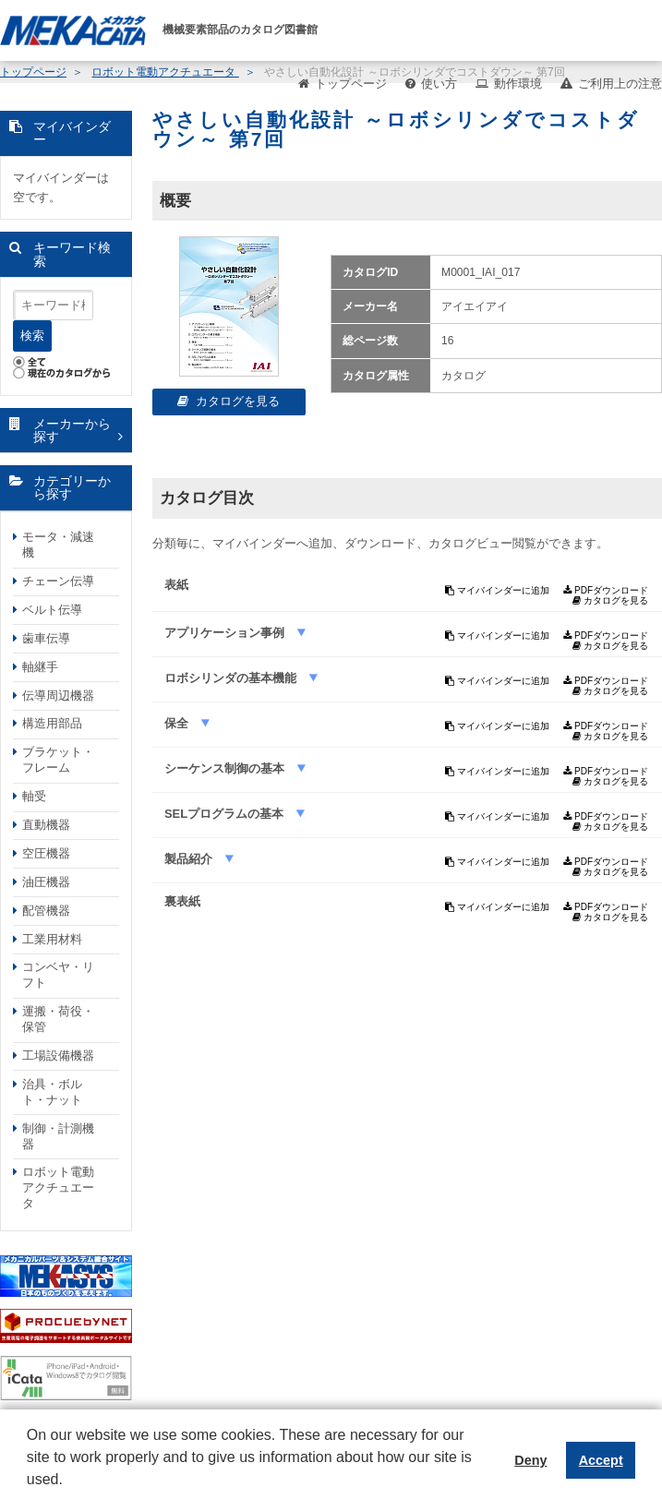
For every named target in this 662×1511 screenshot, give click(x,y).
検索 (32, 335)
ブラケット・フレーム (58, 759)
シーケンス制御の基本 (226, 768)
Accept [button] (601, 1460)
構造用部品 (52, 723)
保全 (178, 723)
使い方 (439, 83)
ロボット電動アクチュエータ (58, 1187)
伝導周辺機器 (58, 695)
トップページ (351, 83)
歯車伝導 (46, 638)
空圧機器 (46, 853)
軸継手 (40, 667)
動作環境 (518, 83)
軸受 (34, 796)
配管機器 (46, 910)
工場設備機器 (58, 1055)
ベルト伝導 (52, 610)
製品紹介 (190, 859)
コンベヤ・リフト (58, 974)
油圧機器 (46, 882)
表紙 (176, 585)
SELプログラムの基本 (225, 814)
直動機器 (46, 825)
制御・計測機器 (58, 1136)
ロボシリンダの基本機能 (232, 678)
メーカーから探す (72, 430)
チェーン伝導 (58, 581)
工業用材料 (52, 939)
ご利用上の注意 (620, 83)
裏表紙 (182, 901)
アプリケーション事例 (226, 633)
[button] (29, 1493)
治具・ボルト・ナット (52, 1092)
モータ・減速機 (58, 544)
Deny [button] (530, 1460)
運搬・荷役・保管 (58, 1019)
